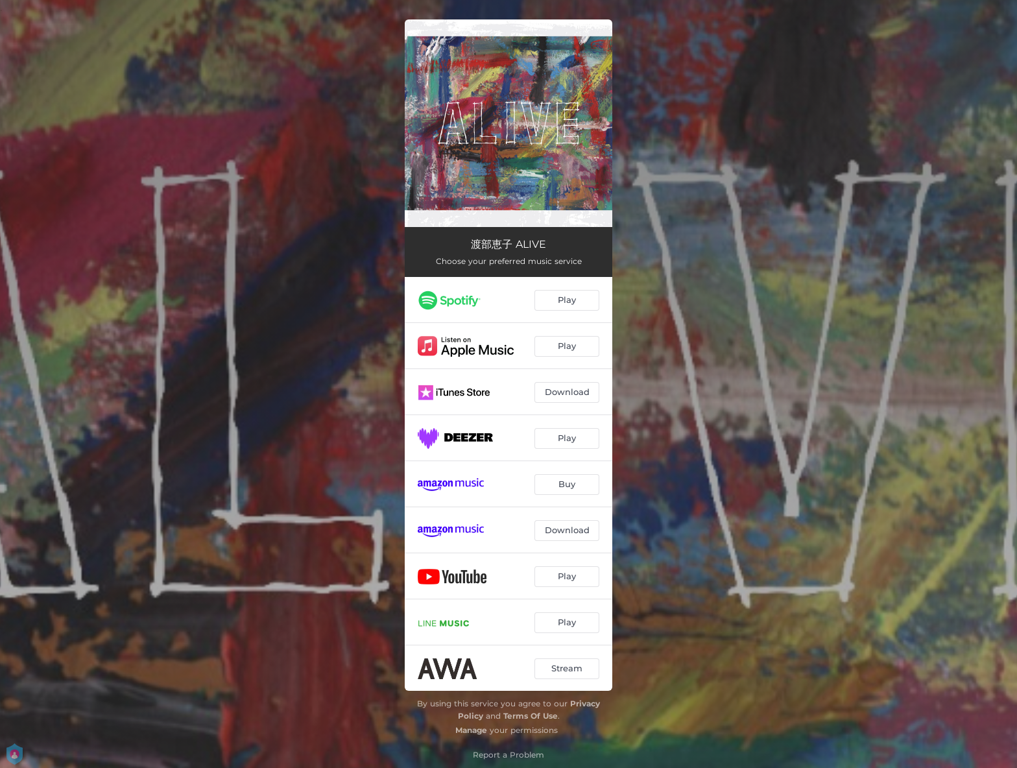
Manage (471, 730)
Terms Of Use (530, 716)
